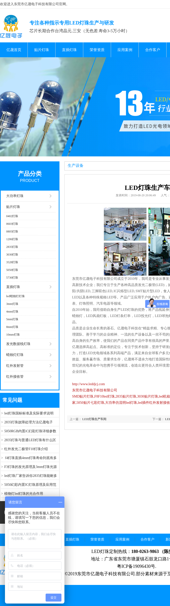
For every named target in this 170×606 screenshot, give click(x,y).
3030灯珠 (12, 254)
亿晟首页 (13, 50)
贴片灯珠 (41, 50)
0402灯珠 (12, 216)
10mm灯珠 (13, 334)
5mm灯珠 (12, 319)
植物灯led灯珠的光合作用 (23, 493)
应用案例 (124, 50)
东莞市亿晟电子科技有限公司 (94, 390)
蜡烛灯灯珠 (15, 355)
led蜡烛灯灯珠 (15, 296)
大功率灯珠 (15, 196)
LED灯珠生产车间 (94, 419)
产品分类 (30, 174)
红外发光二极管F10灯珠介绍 (26, 449)
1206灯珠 (12, 239)
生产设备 (76, 165)
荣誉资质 (97, 50)
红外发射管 (15, 366)
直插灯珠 (69, 50)
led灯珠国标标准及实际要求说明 (29, 413)
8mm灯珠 (12, 327)
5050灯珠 (12, 270)
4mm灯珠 (12, 311)
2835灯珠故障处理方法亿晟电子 (28, 422)
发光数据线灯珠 (18, 344)
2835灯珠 (12, 247)
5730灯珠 (12, 277)
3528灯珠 (12, 262)
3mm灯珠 (12, 304)
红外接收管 (15, 376)
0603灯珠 (12, 224)
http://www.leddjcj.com (88, 384)
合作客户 (152, 50)
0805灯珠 (12, 231)
